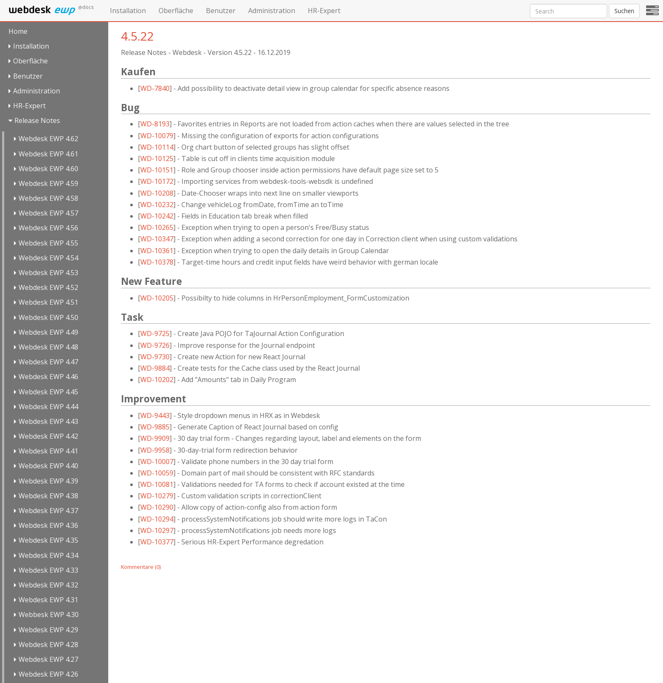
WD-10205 (156, 298)
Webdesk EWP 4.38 (48, 495)
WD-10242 (156, 216)
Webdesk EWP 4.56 (48, 227)
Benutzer (221, 10)
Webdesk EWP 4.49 (48, 332)
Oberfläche (176, 10)
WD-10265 (156, 227)
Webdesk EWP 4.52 (48, 287)
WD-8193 (155, 123)
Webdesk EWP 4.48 (48, 347)
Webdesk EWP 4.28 (48, 644)
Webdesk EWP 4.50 (48, 317)
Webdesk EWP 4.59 (48, 183)
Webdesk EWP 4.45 (48, 391)
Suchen (624, 11)
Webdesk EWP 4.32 (48, 585)
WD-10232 (156, 204)
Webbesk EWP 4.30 (49, 614)
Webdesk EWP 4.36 (48, 525)
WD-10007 (156, 461)
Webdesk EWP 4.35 (48, 540)
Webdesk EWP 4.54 (48, 257)
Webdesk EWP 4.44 (48, 406)
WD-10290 (156, 507)
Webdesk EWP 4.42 (48, 436)
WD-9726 (155, 345)
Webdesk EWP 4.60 (48, 168)
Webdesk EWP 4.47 (48, 361)
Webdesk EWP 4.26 (48, 674)
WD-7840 (155, 88)
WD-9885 (155, 427)
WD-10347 (156, 238)
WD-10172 (156, 181)
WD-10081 (156, 484)
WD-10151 (156, 170)
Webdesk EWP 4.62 (48, 138)
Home (17, 31)
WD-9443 (155, 415)
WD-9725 (155, 333)
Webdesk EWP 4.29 (48, 629)
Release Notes (37, 120)
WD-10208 (156, 193)
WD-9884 (155, 368)
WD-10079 (156, 135)
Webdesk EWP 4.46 (48, 376)
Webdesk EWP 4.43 (48, 421)
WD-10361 (156, 250)
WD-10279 (156, 495)
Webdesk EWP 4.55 (48, 243)
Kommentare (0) (141, 567)
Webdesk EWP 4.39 (48, 481)
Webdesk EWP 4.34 (48, 555)
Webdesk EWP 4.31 (48, 599)
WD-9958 (155, 450)
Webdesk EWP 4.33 (48, 570)
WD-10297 (156, 530)
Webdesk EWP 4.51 (48, 302)
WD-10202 (156, 379)
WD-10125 (156, 158)
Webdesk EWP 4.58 (48, 198)
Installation (128, 10)
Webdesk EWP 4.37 (48, 510)
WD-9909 (155, 438)
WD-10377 (156, 541)
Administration (271, 10)
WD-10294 (156, 519)
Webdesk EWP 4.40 (48, 465)
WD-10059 (156, 473)
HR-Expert (324, 10)
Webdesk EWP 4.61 (48, 153)
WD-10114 (156, 147)
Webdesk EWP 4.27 (48, 659)
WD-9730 (155, 356)
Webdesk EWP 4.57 (48, 213)
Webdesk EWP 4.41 (48, 451)
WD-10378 (156, 262)
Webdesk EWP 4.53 (48, 272)
